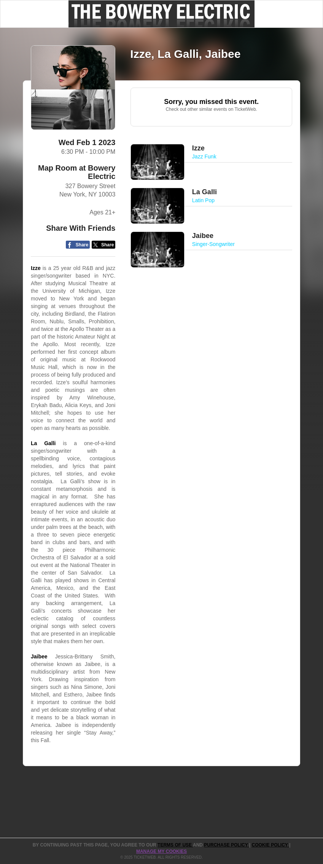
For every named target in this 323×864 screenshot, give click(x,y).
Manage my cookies (161, 851)
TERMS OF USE (175, 845)
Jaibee (39, 656)
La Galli (43, 443)
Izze (36, 268)
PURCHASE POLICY (226, 845)
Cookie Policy (270, 845)
